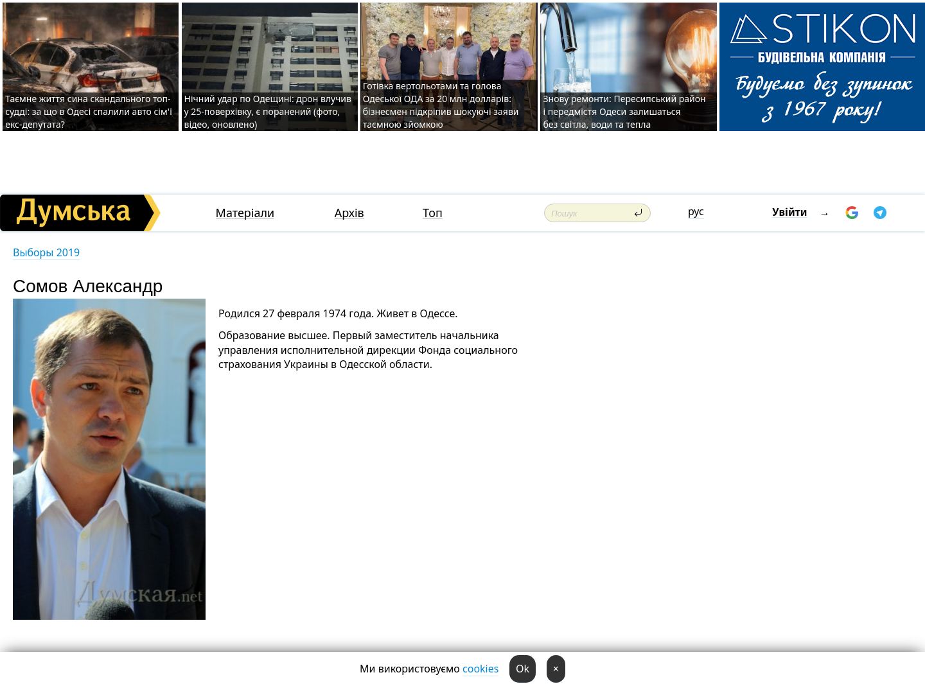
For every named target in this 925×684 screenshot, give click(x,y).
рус (696, 211)
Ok (522, 669)
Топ (433, 213)
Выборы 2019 (46, 252)
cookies (480, 669)
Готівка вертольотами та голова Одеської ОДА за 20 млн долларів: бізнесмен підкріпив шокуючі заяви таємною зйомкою (441, 105)
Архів (349, 213)
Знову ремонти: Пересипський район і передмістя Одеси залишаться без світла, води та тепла (624, 111)
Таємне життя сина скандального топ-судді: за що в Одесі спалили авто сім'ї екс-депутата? (88, 111)
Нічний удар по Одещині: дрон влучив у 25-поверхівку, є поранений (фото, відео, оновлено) (267, 111)
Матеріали (245, 213)
